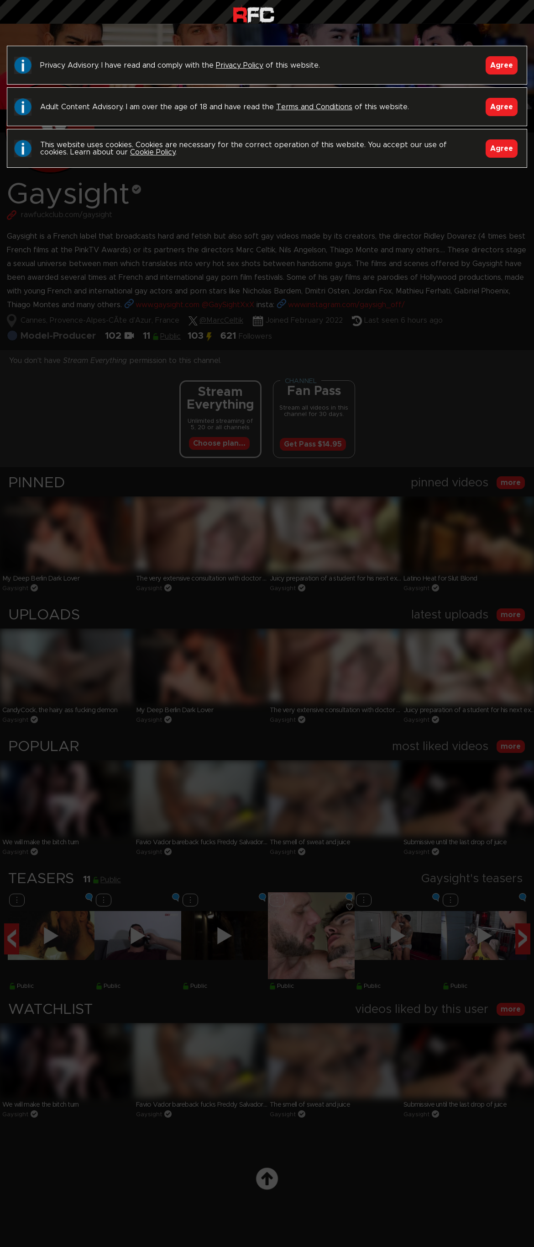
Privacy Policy (239, 65)
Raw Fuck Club (253, 14)
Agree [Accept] (501, 65)
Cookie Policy (152, 152)
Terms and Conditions (314, 107)
